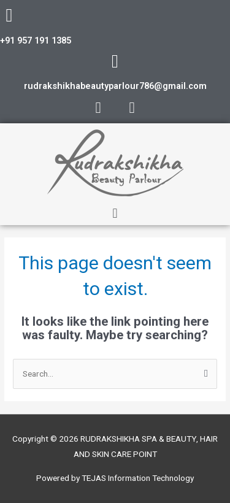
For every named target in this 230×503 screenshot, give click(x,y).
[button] (115, 213)
